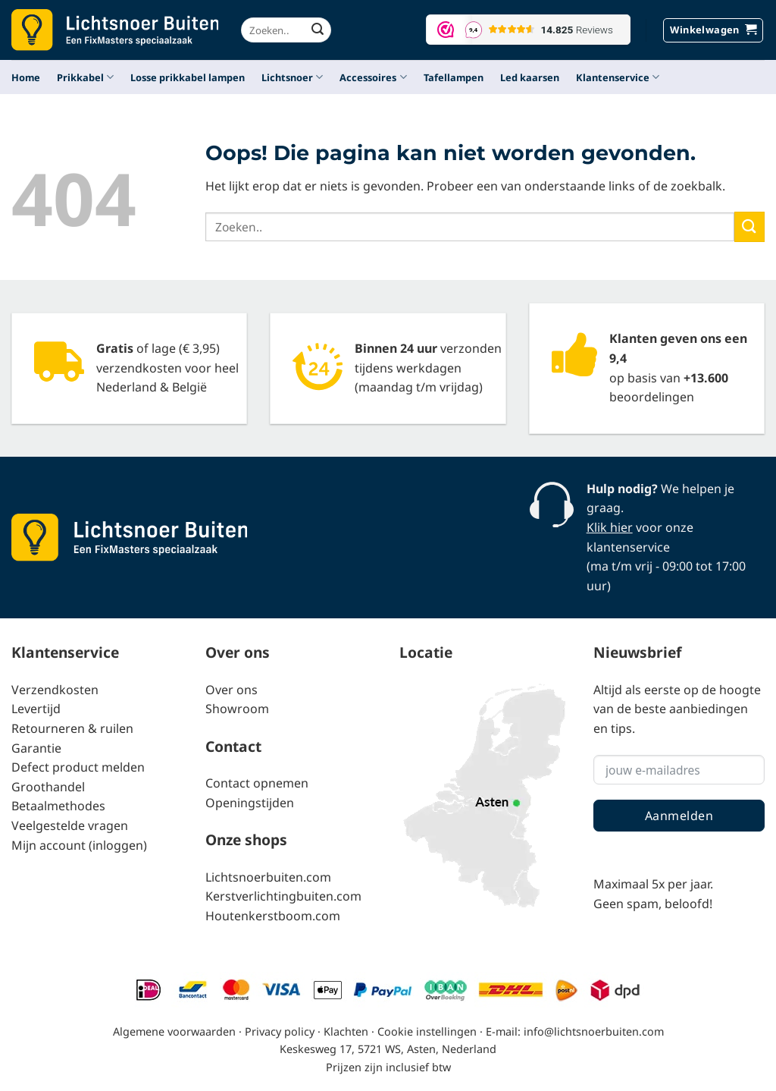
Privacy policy (279, 1031)
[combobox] (286, 29)
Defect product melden (78, 767)
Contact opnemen (256, 783)
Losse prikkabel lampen (187, 77)
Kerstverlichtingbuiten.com (283, 896)
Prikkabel (85, 77)
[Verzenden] (317, 30)
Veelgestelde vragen (69, 825)
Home (25, 77)
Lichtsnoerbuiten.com (268, 877)
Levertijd (36, 708)
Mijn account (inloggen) (79, 845)
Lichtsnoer (292, 77)
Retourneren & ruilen (72, 728)
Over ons (231, 689)
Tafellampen (453, 77)
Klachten (346, 1031)
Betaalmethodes (58, 805)
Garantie (36, 748)
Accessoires (373, 77)
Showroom (237, 708)
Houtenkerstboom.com (272, 915)
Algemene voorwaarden (174, 1031)
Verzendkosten (55, 689)
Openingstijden (249, 802)
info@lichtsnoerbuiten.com (594, 1031)
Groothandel (48, 786)
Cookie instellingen (427, 1031)
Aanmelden (679, 815)
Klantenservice (617, 77)
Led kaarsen (529, 77)
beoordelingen (651, 396)
